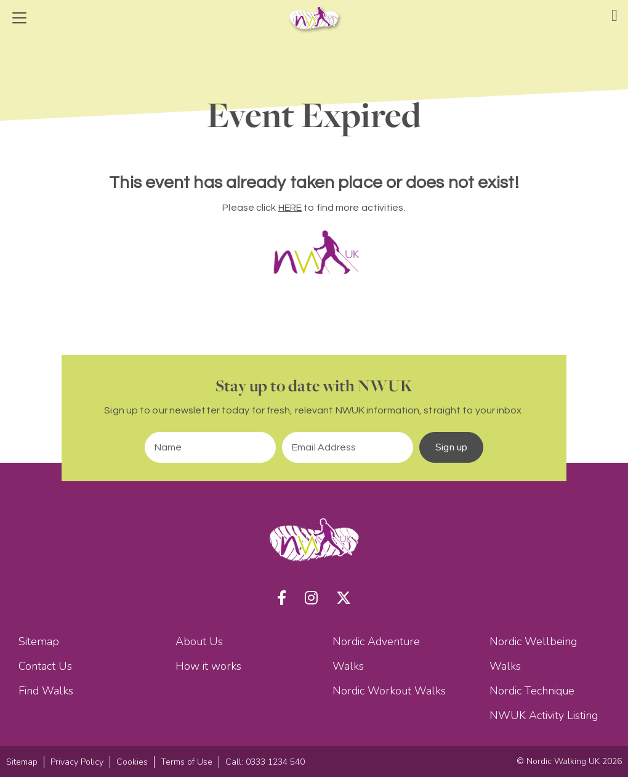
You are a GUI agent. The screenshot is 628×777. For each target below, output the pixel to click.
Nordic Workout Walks (389, 690)
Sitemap (38, 641)
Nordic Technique (531, 690)
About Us (199, 641)
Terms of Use (186, 762)
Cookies (132, 762)
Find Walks (45, 690)
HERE (290, 208)
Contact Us (45, 666)
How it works (208, 666)
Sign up (451, 447)
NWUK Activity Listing (543, 715)
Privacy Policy (76, 762)
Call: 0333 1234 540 (265, 762)
